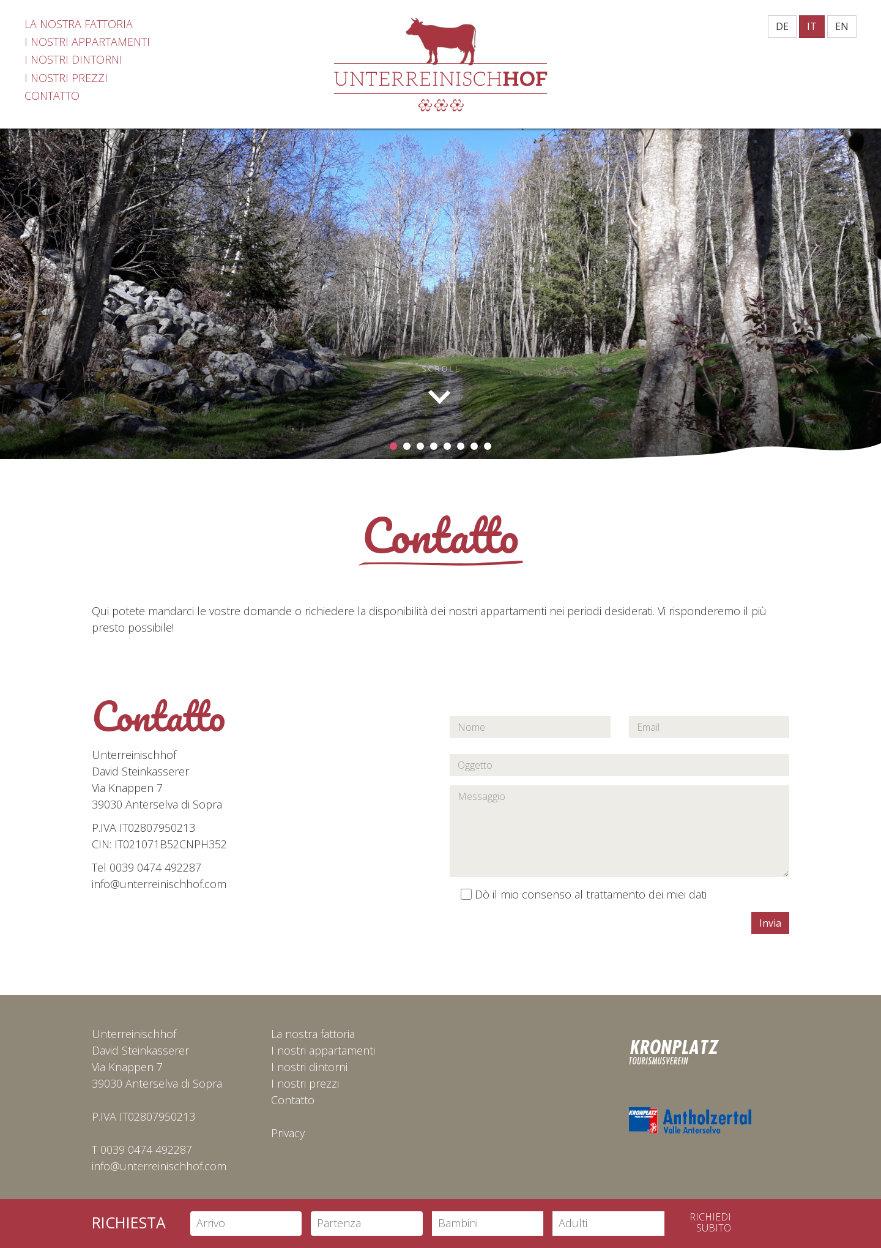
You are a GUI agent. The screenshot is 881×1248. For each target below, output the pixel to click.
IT (812, 26)
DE (782, 26)
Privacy (288, 1133)
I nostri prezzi (305, 1083)
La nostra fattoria (313, 1033)
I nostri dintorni (309, 1066)
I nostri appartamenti (323, 1050)
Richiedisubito (710, 1222)
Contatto (292, 1100)
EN (842, 26)
